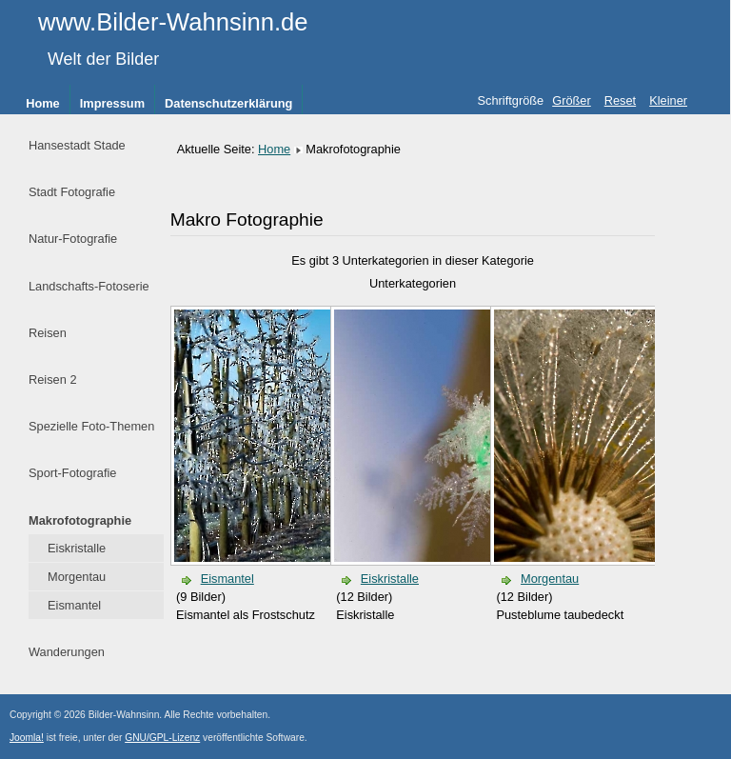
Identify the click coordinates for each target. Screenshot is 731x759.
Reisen (48, 333)
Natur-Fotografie (73, 238)
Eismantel (74, 605)
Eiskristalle (77, 548)
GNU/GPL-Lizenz (162, 737)
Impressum (112, 103)
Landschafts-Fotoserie (89, 286)
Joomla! (27, 737)
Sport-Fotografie (72, 473)
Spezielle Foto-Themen (91, 426)
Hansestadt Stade (77, 145)
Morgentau (77, 576)
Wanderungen (67, 652)
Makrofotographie (80, 520)
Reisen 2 (53, 379)
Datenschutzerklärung (228, 103)
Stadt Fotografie (72, 192)
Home (43, 103)
